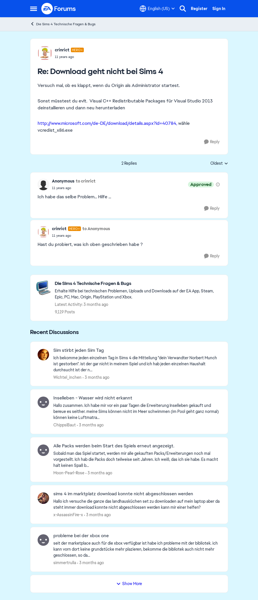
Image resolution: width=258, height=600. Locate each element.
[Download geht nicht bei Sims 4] (69, 56)
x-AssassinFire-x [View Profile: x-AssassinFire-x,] (68, 514)
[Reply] (212, 142)
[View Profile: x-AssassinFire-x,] (43, 498)
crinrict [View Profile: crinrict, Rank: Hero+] (62, 50)
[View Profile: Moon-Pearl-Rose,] (43, 450)
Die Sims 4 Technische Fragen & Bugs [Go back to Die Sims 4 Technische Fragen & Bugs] (63, 24)
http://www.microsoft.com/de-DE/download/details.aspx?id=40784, (107, 123)
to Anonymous (96, 228)
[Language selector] (157, 8)
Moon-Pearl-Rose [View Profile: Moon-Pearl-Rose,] (68, 472)
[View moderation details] (218, 184)
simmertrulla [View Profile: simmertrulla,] (64, 562)
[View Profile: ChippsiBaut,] (43, 402)
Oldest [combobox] (219, 163)
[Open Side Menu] (33, 8)
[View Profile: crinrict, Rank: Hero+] (45, 53)
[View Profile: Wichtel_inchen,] (43, 354)
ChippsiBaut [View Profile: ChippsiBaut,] (64, 425)
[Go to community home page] (58, 8)
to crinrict (86, 181)
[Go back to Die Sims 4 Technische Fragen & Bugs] (138, 284)
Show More (129, 583)
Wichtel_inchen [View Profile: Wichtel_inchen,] (67, 377)
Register (199, 8)
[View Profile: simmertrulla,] (43, 540)
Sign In (218, 8)
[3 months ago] (96, 377)
